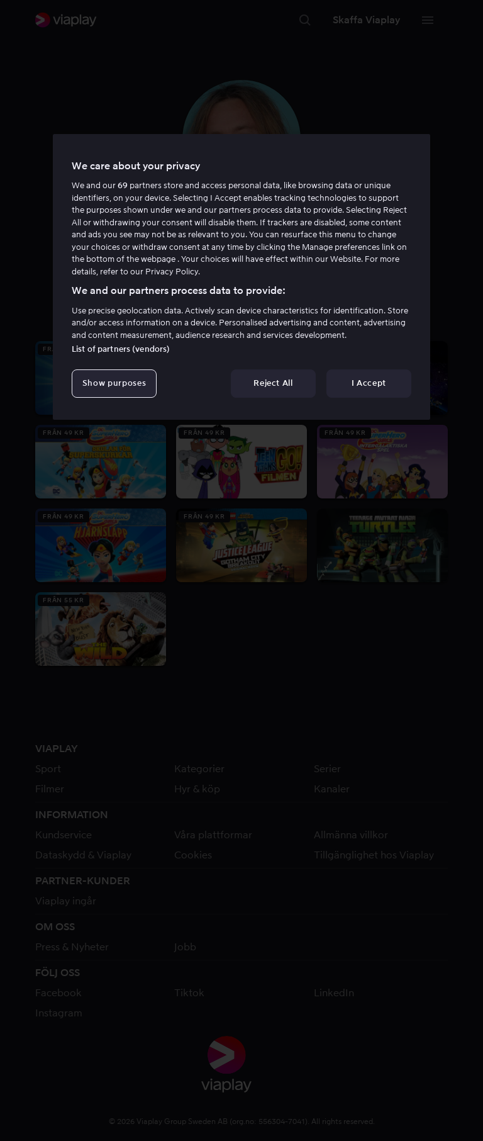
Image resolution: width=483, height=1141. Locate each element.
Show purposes (114, 383)
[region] (241, 277)
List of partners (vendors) (121, 349)
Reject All (273, 383)
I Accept (369, 383)
